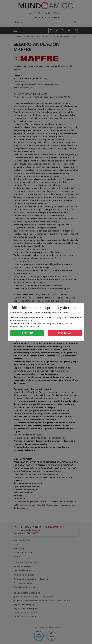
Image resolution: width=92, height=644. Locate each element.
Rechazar (64, 333)
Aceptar (27, 333)
